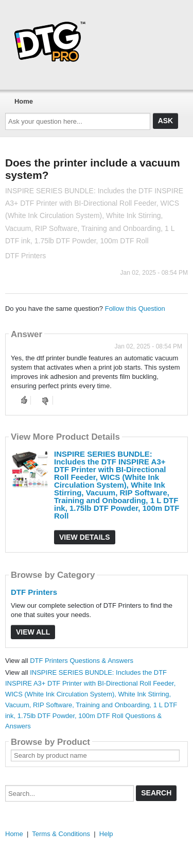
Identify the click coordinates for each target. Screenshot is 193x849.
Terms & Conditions (61, 834)
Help (106, 834)
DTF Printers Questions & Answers (81, 660)
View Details (84, 537)
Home (23, 101)
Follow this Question (135, 308)
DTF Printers (34, 592)
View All (33, 632)
